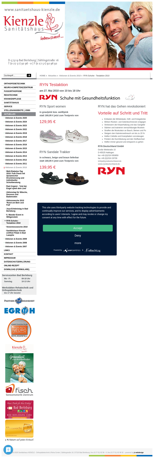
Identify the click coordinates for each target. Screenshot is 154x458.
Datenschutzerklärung (17, 262)
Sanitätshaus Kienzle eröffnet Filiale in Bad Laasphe (16, 233)
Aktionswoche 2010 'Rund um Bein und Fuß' (15, 202)
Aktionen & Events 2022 (16, 129)
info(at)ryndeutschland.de (109, 161)
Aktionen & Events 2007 (16, 246)
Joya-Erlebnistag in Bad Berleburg (17, 210)
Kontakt (8, 254)
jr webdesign (139, 452)
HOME (42, 76)
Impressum (10, 258)
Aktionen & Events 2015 (16, 148)
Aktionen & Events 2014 (16, 152)
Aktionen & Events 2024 (16, 122)
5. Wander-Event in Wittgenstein (14, 216)
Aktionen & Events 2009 (16, 239)
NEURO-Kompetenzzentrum (18, 87)
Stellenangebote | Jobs (17, 110)
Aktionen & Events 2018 (16, 137)
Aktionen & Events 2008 (16, 243)
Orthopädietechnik (14, 84)
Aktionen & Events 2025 (16, 118)
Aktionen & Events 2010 (70, 76)
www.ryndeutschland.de (109, 164)
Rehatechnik (11, 95)
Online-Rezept (11, 265)
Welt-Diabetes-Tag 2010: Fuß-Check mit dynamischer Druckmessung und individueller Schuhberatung (15, 177)
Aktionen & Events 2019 (16, 133)
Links (7, 250)
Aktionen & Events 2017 (16, 141)
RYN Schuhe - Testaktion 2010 (13, 222)
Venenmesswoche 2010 (16, 227)
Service (8, 106)
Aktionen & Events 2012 (16, 160)
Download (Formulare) (16, 269)
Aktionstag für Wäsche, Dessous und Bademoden (16, 194)
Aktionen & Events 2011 (16, 164)
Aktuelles (52, 76)
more (77, 243)
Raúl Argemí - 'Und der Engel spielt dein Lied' (16, 187)
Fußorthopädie (13, 91)
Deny (78, 235)
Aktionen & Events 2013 (16, 156)
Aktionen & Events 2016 (16, 145)
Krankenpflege (12, 99)
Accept (77, 228)
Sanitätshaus (11, 103)
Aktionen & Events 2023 (16, 125)
